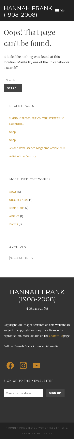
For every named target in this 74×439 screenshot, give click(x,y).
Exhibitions (16, 208)
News (13, 192)
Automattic (45, 433)
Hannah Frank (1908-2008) (28, 11)
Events (13, 224)
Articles (14, 216)
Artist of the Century (22, 156)
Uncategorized (18, 200)
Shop (12, 132)
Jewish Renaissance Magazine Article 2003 (37, 148)
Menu (65, 10)
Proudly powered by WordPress (30, 428)
